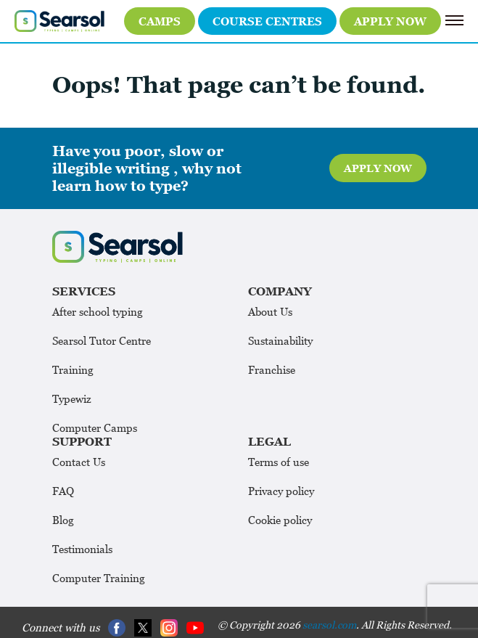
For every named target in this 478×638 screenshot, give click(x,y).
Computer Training (98, 577)
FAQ (63, 490)
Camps (160, 21)
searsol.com (329, 624)
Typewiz (71, 398)
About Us (270, 311)
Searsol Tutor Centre (101, 340)
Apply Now (390, 21)
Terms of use (278, 461)
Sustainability (280, 340)
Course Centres (267, 21)
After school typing (97, 311)
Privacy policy (281, 490)
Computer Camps (94, 427)
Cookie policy (280, 519)
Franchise (271, 369)
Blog (63, 519)
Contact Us (78, 461)
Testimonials (82, 548)
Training (73, 369)
